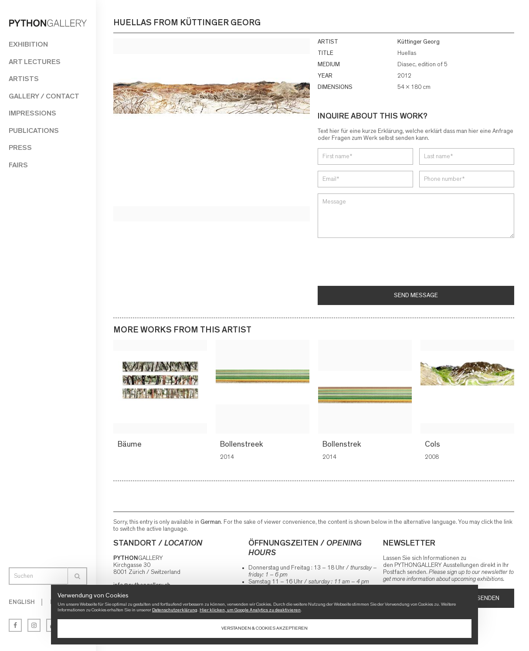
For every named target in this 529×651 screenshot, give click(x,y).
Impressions (32, 113)
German (210, 522)
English (22, 602)
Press (20, 147)
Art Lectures (35, 61)
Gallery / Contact (44, 96)
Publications (34, 130)
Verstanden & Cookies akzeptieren (264, 628)
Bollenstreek (242, 444)
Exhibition (28, 44)
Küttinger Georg (418, 42)
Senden (488, 598)
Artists (24, 78)
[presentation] (384, 263)
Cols (433, 444)
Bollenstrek (343, 444)
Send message (416, 295)
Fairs (18, 165)
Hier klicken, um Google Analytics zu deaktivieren (250, 609)
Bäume (131, 444)
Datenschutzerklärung (174, 609)
